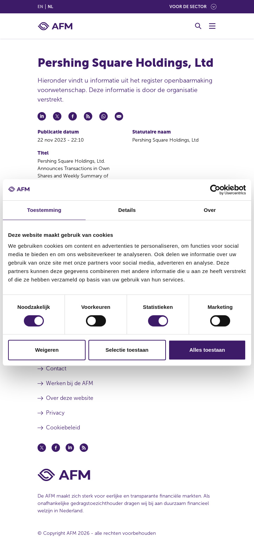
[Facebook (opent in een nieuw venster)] (56, 447)
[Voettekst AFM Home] (127, 475)
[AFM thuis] (55, 26)
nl (50, 6)
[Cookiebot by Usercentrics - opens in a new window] (215, 189)
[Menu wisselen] (212, 26)
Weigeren (47, 350)
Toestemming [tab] (44, 210)
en (40, 6)
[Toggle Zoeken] (198, 26)
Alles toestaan (207, 350)
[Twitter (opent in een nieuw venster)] (42, 447)
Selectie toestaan (127, 350)
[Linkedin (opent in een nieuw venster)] (70, 447)
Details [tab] (127, 210)
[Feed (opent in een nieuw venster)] (84, 447)
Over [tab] (210, 210)
